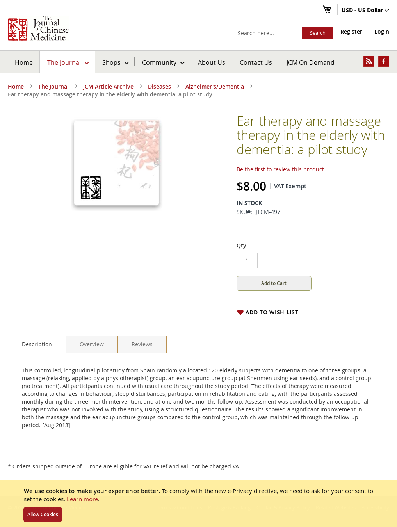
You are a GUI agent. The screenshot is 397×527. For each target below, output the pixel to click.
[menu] (198, 62)
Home (24, 62)
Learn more (82, 499)
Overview (92, 344)
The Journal (53, 86)
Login (381, 31)
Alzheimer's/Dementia (214, 86)
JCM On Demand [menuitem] (311, 62)
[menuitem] (68, 61)
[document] (198, 503)
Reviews (142, 344)
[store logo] (38, 28)
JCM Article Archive (108, 86)
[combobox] (267, 33)
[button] (365, 10)
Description (37, 344)
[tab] (37, 344)
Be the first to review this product (280, 169)
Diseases (159, 86)
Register (351, 31)
